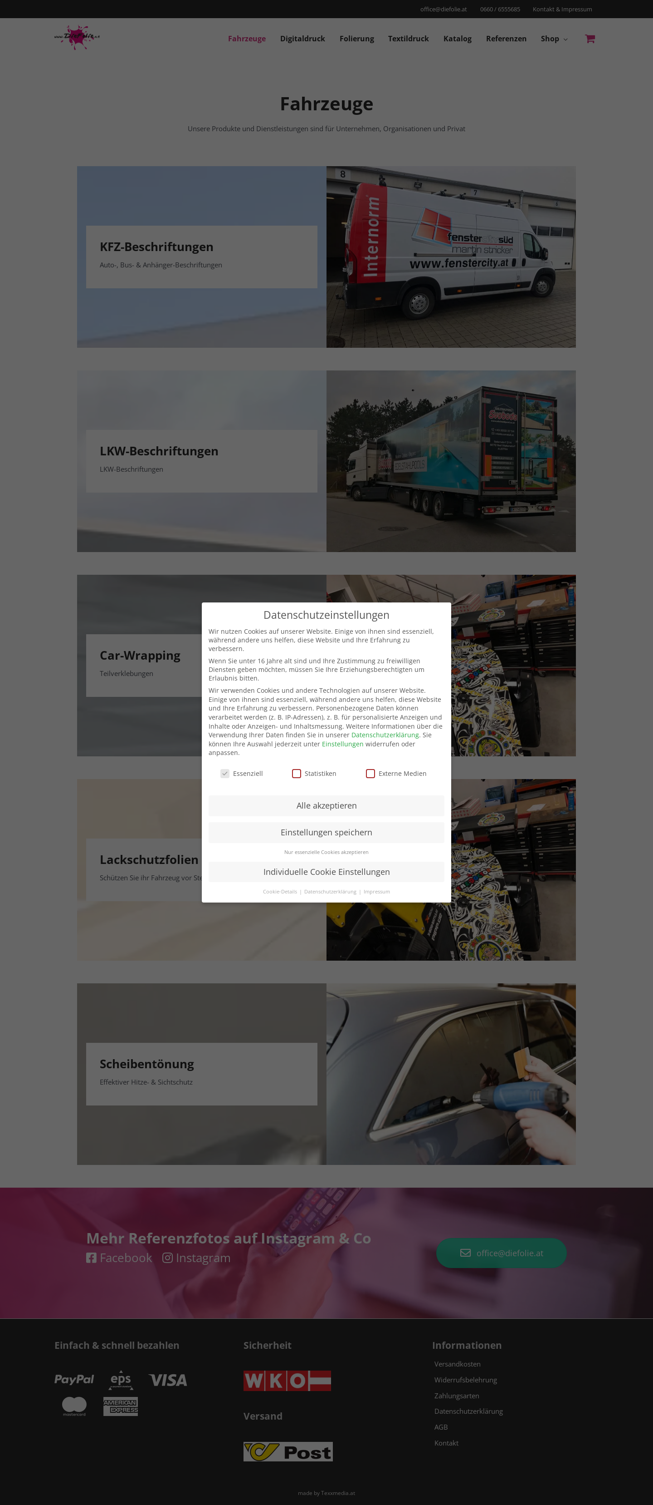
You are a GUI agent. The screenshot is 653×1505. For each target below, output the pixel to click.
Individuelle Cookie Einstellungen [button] (326, 871)
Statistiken (314, 773)
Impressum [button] (377, 891)
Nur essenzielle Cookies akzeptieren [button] (326, 852)
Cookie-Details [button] (280, 891)
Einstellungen (343, 744)
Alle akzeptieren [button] (327, 805)
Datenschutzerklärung (385, 734)
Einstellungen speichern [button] (326, 832)
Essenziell (241, 773)
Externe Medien (396, 773)
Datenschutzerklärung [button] (331, 891)
